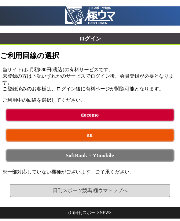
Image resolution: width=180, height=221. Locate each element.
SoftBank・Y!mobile (90, 155)
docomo (90, 115)
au (90, 135)
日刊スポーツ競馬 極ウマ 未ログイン (90, 16)
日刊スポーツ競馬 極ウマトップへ (90, 190)
